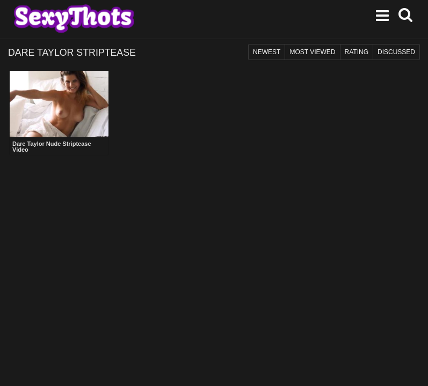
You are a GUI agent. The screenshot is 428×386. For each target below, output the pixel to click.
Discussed (396, 52)
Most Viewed (312, 52)
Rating (356, 52)
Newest (266, 52)
